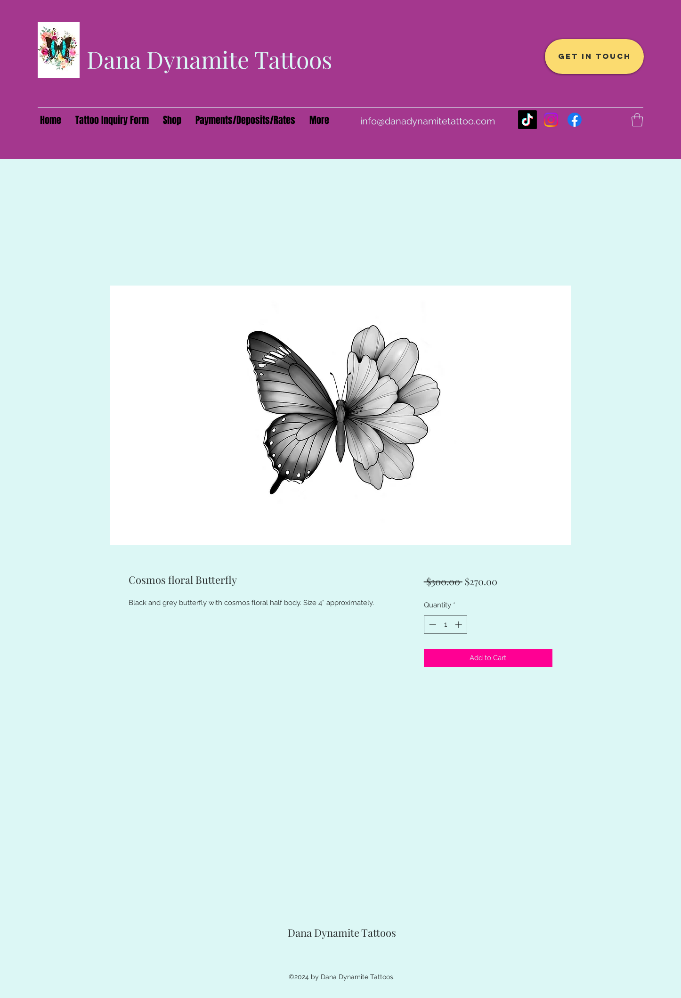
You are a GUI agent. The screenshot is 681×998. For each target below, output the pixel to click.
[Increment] (459, 624)
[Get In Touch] (594, 56)
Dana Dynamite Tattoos (209, 59)
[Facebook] (574, 119)
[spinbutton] (445, 624)
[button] (637, 120)
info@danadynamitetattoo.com (427, 121)
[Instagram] (551, 119)
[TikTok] (527, 119)
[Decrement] (431, 624)
